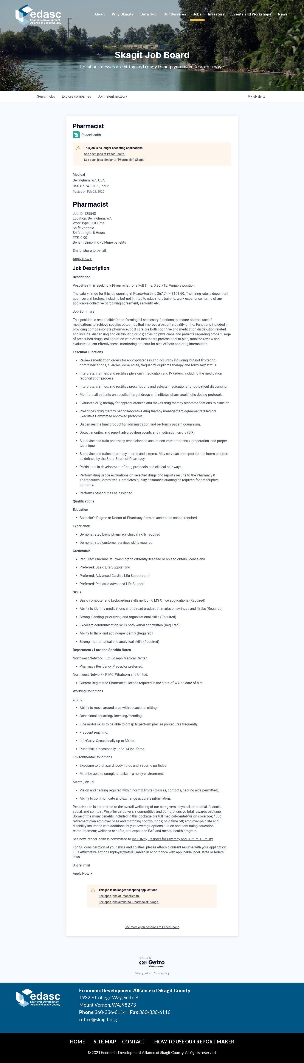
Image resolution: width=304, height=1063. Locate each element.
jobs (46, 96)
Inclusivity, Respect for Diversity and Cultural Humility (172, 839)
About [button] (99, 14)
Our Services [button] (174, 14)
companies (76, 96)
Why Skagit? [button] (122, 14)
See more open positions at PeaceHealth (152, 927)
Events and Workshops (251, 14)
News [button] (283, 14)
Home (77, 1042)
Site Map (105, 1042)
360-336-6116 (154, 1012)
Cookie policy (161, 973)
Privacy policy (142, 973)
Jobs (197, 14)
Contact (134, 1042)
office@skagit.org (98, 1019)
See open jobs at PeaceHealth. (104, 154)
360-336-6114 (110, 1012)
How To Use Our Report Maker (194, 1042)
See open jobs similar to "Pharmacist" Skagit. (114, 159)
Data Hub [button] (148, 14)
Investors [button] (216, 14)
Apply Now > (82, 259)
